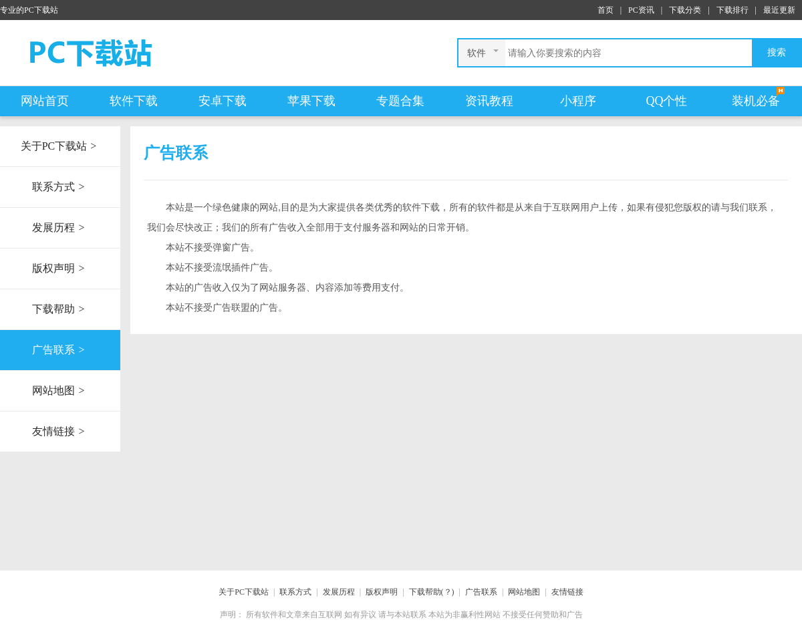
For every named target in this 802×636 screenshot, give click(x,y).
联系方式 (60, 187)
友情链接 (60, 432)
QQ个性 (667, 101)
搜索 (776, 52)
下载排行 (732, 10)
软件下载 (134, 101)
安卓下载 (222, 101)
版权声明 (60, 269)
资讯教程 (489, 101)
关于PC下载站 (60, 146)
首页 (605, 10)
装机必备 (756, 101)
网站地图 (60, 391)
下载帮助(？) (431, 592)
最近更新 (779, 10)
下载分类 (685, 10)
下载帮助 (60, 309)
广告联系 (60, 350)
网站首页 (45, 101)
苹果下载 (311, 101)
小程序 (578, 101)
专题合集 (400, 101)
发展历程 (60, 228)
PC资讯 (641, 10)
